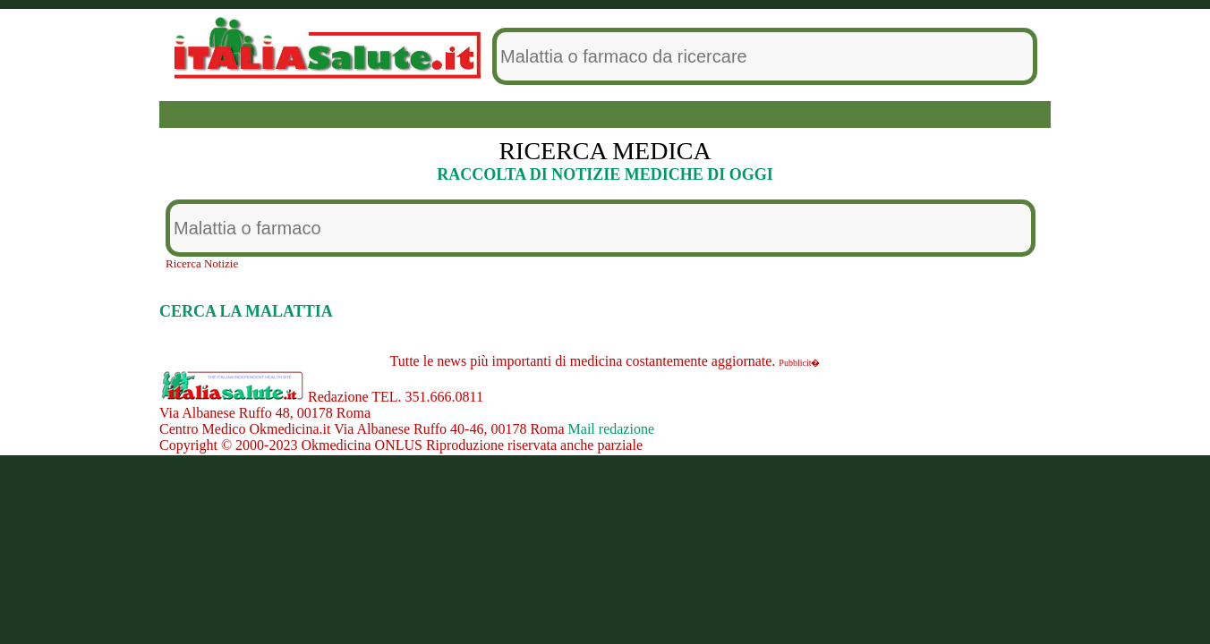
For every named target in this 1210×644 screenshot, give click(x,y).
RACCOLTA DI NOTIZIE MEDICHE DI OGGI (605, 174)
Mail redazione (611, 428)
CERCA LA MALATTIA (246, 311)
